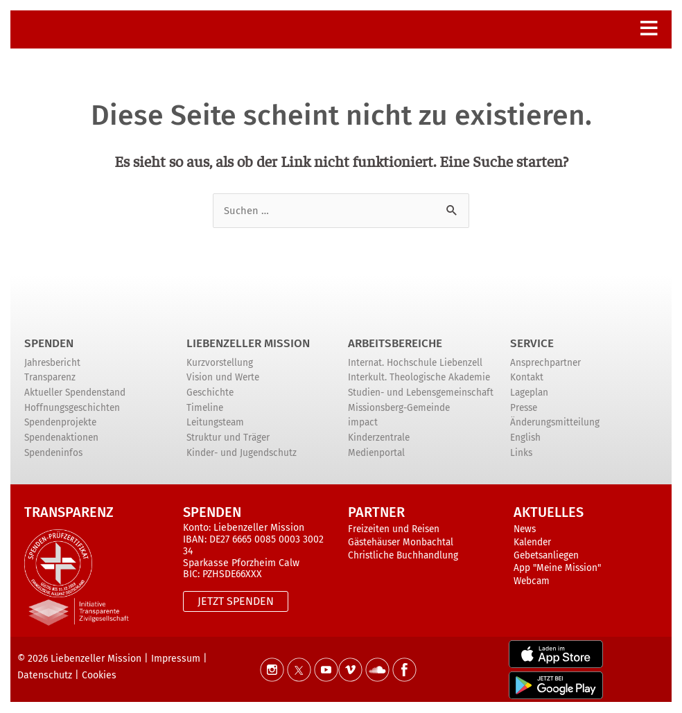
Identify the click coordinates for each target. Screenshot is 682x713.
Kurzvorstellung (219, 363)
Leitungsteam (215, 423)
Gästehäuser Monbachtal (400, 543)
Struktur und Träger (228, 437)
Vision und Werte (222, 378)
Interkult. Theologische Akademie (419, 378)
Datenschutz (44, 675)
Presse (523, 408)
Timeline (204, 408)
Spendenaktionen (61, 437)
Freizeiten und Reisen (393, 530)
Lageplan (529, 392)
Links (521, 453)
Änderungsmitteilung (555, 423)
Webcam (532, 582)
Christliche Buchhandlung (403, 555)
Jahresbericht (52, 363)
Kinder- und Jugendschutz (241, 453)
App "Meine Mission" (557, 568)
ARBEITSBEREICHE (395, 343)
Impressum (175, 658)
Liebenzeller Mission (248, 343)
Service (532, 343)
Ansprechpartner (545, 363)
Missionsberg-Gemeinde (399, 408)
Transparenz (50, 378)
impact (363, 423)
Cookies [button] (99, 675)
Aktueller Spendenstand (74, 392)
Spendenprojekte (60, 423)
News (525, 530)
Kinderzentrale (379, 437)
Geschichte (210, 392)
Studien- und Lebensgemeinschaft (420, 392)
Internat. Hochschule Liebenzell (415, 363)
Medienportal (376, 453)
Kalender (532, 543)
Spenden (48, 343)
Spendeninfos (53, 453)
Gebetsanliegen (546, 555)
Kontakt (526, 378)
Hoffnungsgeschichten (72, 408)
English (525, 437)
